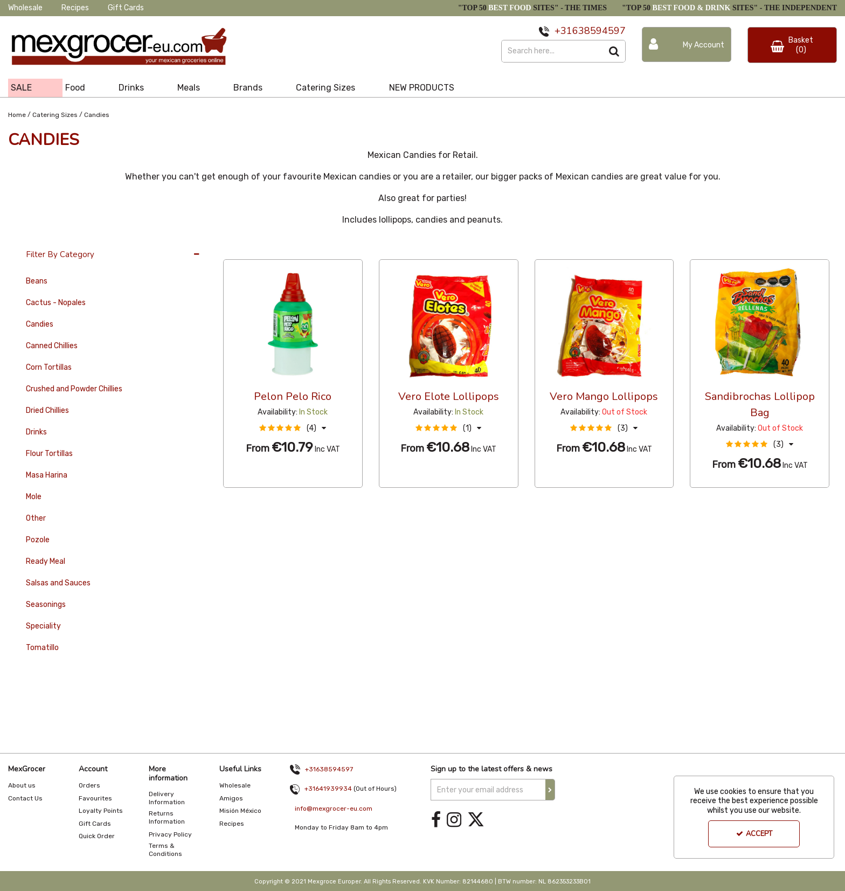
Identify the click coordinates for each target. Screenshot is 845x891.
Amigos (231, 798)
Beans (36, 281)
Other (36, 518)
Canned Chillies (52, 345)
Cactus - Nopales (56, 302)
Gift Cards (126, 7)
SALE (21, 87)
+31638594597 (329, 769)
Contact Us (25, 798)
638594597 (599, 30)
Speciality (43, 626)
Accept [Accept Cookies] (754, 834)
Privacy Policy (170, 834)
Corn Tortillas (49, 367)
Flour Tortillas (49, 453)
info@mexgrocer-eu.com (333, 808)
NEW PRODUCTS (421, 87)
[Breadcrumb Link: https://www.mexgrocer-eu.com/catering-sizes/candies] (96, 114)
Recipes (75, 7)
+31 (563, 30)
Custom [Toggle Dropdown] (295, 249)
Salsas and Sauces (58, 583)
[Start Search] (615, 51)
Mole (33, 496)
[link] (436, 819)
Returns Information (167, 817)
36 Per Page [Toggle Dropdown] (245, 249)
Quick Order (97, 836)
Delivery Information (167, 798)
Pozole (38, 539)
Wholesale (25, 7)
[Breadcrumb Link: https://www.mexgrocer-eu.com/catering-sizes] (55, 114)
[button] (292, 428)
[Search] (552, 51)
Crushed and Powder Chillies (74, 388)
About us (22, 785)
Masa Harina (46, 475)
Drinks (36, 432)
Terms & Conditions (165, 850)
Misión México (240, 810)
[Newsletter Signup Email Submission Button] (550, 789)
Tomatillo (42, 647)
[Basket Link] (792, 45)
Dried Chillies (47, 410)
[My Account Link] (686, 44)
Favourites (95, 798)
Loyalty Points (101, 810)
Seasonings (46, 604)
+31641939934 (328, 788)
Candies (39, 324)
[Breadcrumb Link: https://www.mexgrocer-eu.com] (17, 114)
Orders (89, 785)
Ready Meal (45, 561)
